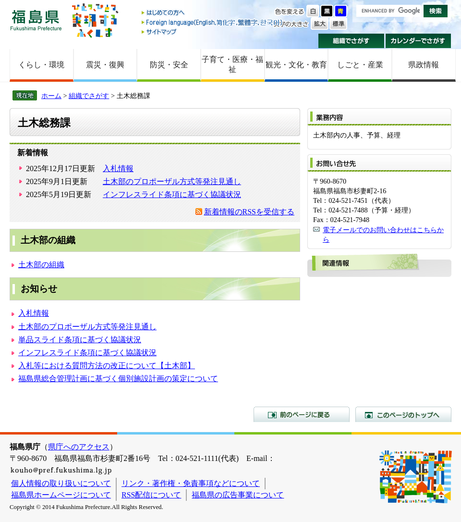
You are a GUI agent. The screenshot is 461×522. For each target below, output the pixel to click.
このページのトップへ (403, 414)
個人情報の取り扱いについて (61, 483)
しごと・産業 (360, 65)
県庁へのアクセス (78, 447)
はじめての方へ (213, 13)
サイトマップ (213, 31)
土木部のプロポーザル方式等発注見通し (172, 181)
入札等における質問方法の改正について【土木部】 (106, 365)
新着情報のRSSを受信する (249, 212)
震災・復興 (105, 65)
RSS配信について (151, 495)
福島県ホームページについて (61, 495)
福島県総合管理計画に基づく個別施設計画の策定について (118, 378)
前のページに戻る (302, 414)
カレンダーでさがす (418, 41)
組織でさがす (351, 41)
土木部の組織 (41, 265)
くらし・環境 (41, 65)
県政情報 (423, 65)
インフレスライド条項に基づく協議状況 (172, 194)
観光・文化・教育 (296, 65)
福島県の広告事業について (238, 495)
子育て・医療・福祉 (232, 64)
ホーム (51, 95)
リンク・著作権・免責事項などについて (190, 483)
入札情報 (118, 168)
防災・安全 (169, 65)
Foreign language (213, 22)
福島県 (36, 20)
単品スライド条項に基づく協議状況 (79, 340)
